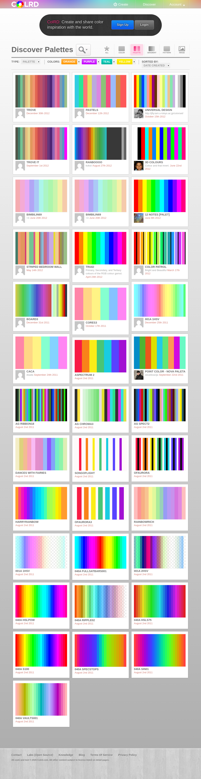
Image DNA (181, 50)
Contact (16, 754)
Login (144, 24)
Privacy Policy (127, 754)
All (106, 50)
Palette (136, 50)
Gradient (151, 50)
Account (175, 4)
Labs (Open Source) (40, 754)
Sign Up (122, 24)
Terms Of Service (101, 754)
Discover (149, 4)
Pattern (166, 50)
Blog (82, 754)
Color (121, 50)
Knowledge (66, 754)
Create (123, 4)
